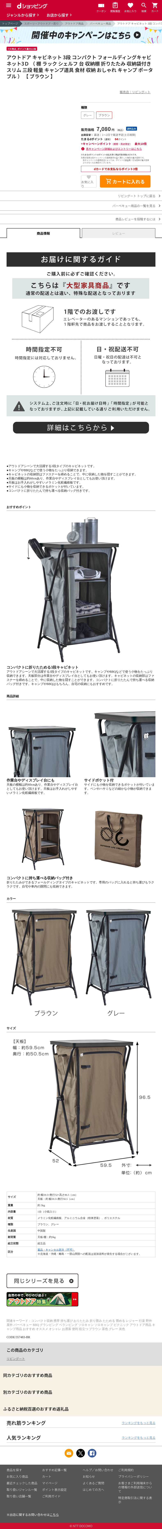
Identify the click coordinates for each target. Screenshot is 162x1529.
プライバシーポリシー (133, 1476)
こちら (54, 1514)
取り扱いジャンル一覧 (22, 1489)
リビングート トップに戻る (136, 195)
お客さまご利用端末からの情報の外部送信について (135, 1487)
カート (46, 1476)
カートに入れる (125, 181)
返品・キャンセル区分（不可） (56, 1249)
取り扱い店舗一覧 (19, 1496)
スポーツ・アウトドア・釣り (41, 23)
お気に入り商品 (17, 1476)
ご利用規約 (126, 1470)
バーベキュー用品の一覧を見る (133, 205)
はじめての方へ (93, 1489)
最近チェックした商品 (22, 1483)
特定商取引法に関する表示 (135, 1500)
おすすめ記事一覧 (54, 1470)
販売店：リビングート (135, 92)
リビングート (16, 1358)
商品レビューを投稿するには (135, 219)
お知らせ (89, 1476)
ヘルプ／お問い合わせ (98, 1470)
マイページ (50, 1483)
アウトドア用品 (74, 23)
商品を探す (14, 1470)
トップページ (10, 23)
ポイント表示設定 (54, 1489)
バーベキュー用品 (100, 23)
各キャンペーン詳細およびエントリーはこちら (114, 149)
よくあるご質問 (93, 1483)
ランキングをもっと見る (138, 1423)
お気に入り (87, 184)
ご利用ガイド (51, 1496)
